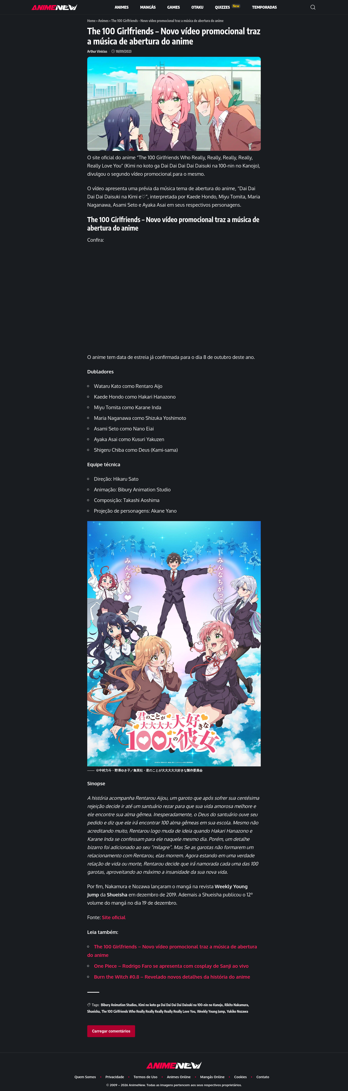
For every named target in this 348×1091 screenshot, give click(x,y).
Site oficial (114, 917)
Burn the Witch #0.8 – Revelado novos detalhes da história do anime (172, 975)
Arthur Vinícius (97, 51)
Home (91, 21)
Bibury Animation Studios (119, 1003)
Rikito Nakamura (236, 1003)
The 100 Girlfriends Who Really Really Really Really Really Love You (148, 1010)
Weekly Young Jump (211, 1010)
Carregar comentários (111, 1030)
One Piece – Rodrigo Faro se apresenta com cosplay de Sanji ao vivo (171, 965)
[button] (313, 7)
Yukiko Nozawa (237, 1010)
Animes (103, 21)
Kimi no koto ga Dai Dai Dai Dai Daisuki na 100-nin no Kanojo (180, 1003)
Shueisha (93, 1010)
